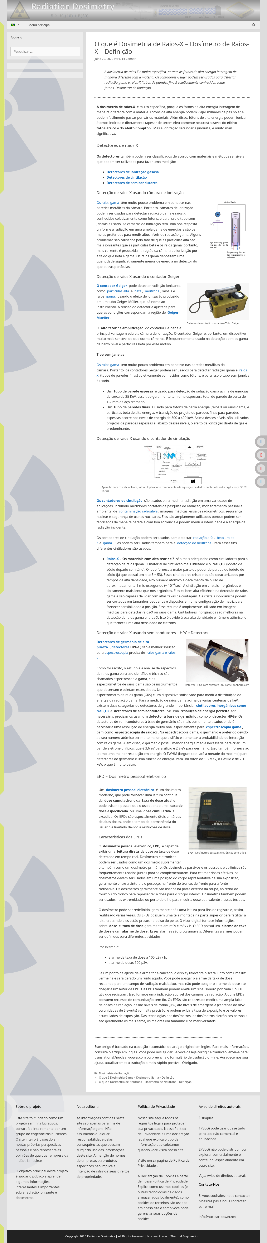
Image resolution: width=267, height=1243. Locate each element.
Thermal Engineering (184, 1236)
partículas (114, 291)
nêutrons (151, 291)
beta (137, 291)
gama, (110, 296)
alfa (126, 291)
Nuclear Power (157, 1236)
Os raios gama (108, 202)
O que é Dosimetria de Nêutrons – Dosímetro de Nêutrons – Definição (145, 1082)
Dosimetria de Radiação (114, 1073)
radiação (200, 537)
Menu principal (40, 25)
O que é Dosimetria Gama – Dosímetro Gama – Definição (136, 1077)
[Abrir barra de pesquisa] (254, 25)
